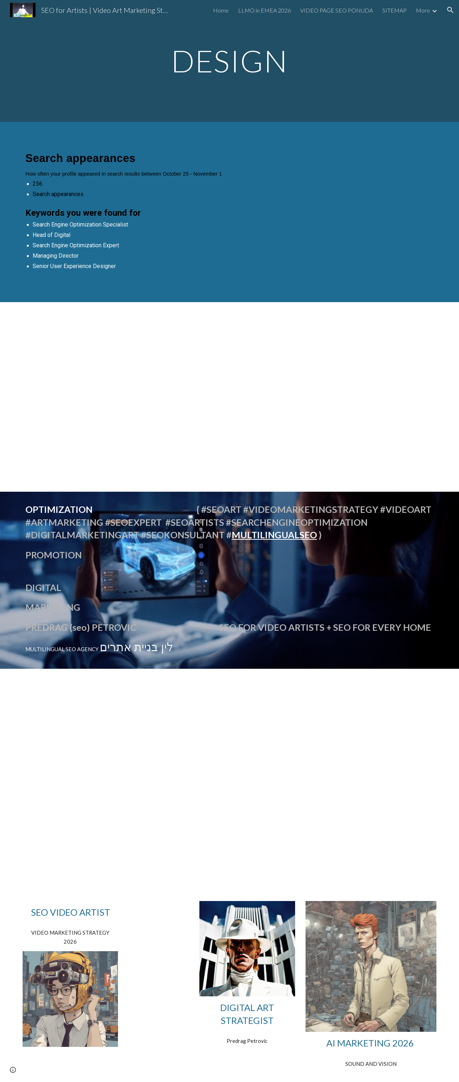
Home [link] (221, 10)
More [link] (423, 10)
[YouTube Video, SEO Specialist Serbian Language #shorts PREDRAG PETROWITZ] (371, 376)
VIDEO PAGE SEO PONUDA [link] (336, 10)
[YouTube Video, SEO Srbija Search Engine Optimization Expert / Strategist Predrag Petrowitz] (300, 779)
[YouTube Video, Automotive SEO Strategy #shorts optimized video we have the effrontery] (88, 376)
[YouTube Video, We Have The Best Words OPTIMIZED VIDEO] (229, 376)
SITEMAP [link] (394, 10)
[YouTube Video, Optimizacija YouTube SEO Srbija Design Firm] (88, 726)
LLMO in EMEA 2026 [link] (264, 10)
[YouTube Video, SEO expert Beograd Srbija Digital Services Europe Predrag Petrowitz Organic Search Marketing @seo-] (88, 835)
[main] (229, 61)
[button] (450, 10)
